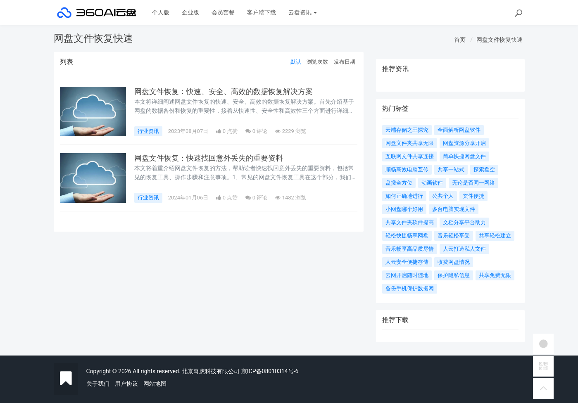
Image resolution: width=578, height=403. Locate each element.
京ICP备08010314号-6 (269, 371)
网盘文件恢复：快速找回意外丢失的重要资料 (208, 158)
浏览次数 (317, 62)
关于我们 (97, 383)
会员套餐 (223, 12)
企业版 (190, 12)
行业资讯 (148, 131)
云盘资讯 (302, 12)
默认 (295, 62)
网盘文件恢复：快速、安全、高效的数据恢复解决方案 (223, 92)
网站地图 (155, 383)
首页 (460, 39)
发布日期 (344, 62)
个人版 (160, 12)
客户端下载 (261, 12)
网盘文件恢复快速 (499, 39)
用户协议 (126, 383)
